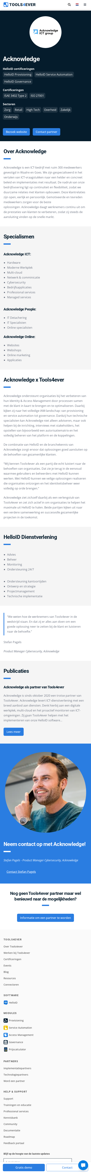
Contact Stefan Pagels (21, 872)
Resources (10, 978)
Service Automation (18, 1028)
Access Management (18, 1035)
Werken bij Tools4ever (17, 952)
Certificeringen (12, 959)
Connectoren (11, 984)
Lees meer (14, 732)
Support (8, 1098)
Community (10, 1124)
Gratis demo (23, 1167)
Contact (67, 1167)
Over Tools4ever (13, 946)
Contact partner (46, 132)
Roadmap (9, 1136)
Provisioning (14, 1020)
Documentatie (12, 1130)
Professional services (16, 1111)
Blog (6, 972)
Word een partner (14, 1081)
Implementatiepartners (17, 1068)
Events (7, 965)
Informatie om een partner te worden (45, 918)
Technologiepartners (16, 1074)
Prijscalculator (15, 1049)
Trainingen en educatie (17, 1105)
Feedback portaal (14, 1143)
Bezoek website (16, 132)
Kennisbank (11, 1117)
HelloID (10, 1003)
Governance (13, 1042)
